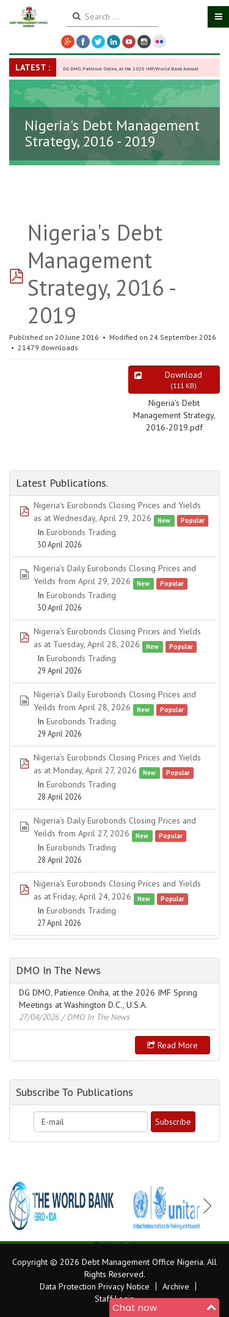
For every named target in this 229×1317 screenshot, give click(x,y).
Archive (175, 1286)
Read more (172, 1045)
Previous (25, 1205)
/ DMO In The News (96, 1016)
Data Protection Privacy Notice (95, 1286)
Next (204, 1205)
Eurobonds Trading (81, 532)
